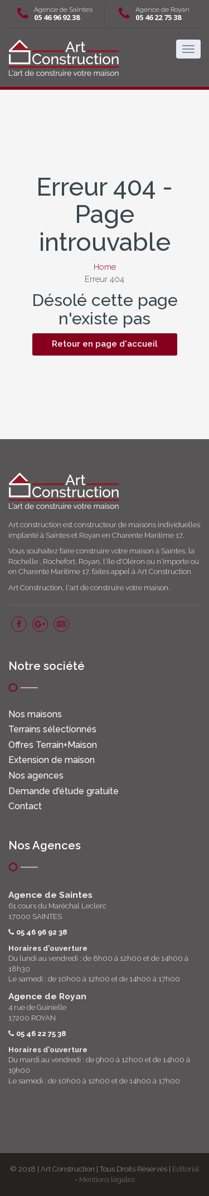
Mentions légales (107, 1179)
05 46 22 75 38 (158, 17)
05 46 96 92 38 (57, 17)
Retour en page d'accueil (105, 344)
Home (105, 267)
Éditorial (186, 1169)
